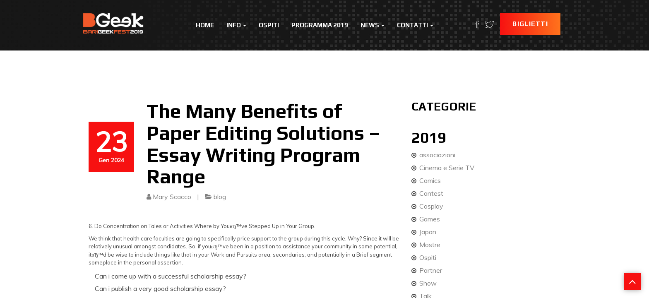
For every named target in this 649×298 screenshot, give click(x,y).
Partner (430, 270)
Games (429, 219)
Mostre (429, 244)
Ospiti (269, 25)
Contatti (415, 25)
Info (236, 25)
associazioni (437, 155)
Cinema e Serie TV (446, 167)
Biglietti (530, 24)
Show (428, 283)
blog (220, 196)
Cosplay (431, 206)
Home (205, 25)
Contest (431, 193)
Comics (430, 180)
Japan (427, 232)
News (373, 25)
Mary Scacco (172, 196)
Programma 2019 (319, 25)
